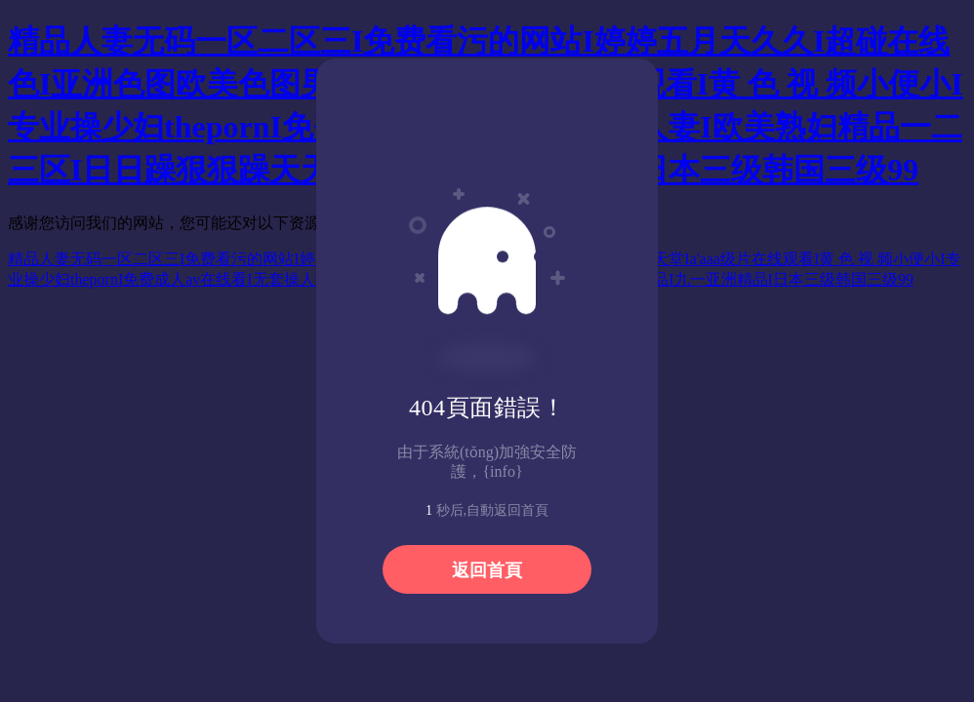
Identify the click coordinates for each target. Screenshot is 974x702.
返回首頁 (487, 570)
